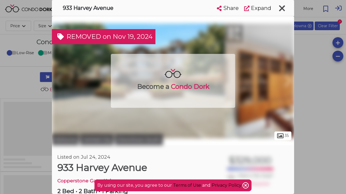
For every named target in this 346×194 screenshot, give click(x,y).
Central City (97, 140)
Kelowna (65, 140)
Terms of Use (187, 185)
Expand (257, 8)
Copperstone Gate (79, 180)
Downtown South (139, 140)
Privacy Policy (227, 185)
